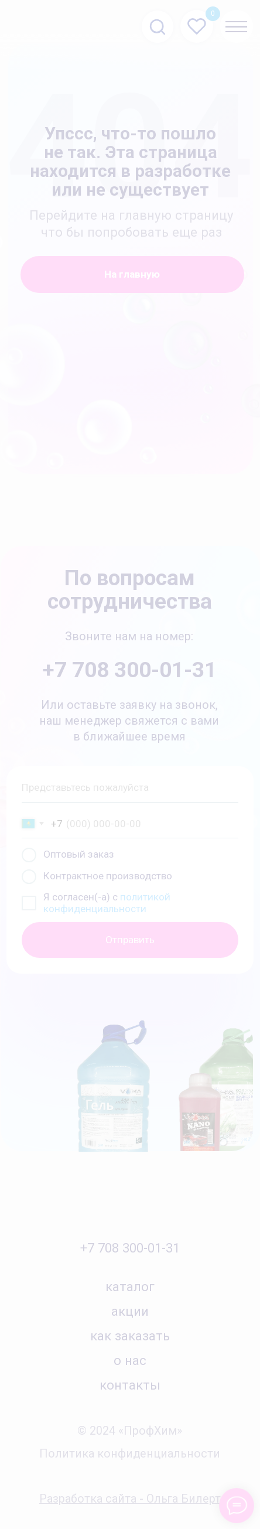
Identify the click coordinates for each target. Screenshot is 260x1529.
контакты (130, 1385)
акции (130, 1311)
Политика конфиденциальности (129, 1453)
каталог (130, 1286)
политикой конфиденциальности (106, 902)
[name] (130, 787)
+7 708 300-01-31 (130, 1247)
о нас (130, 1360)
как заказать (130, 1335)
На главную (132, 274)
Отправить (130, 940)
